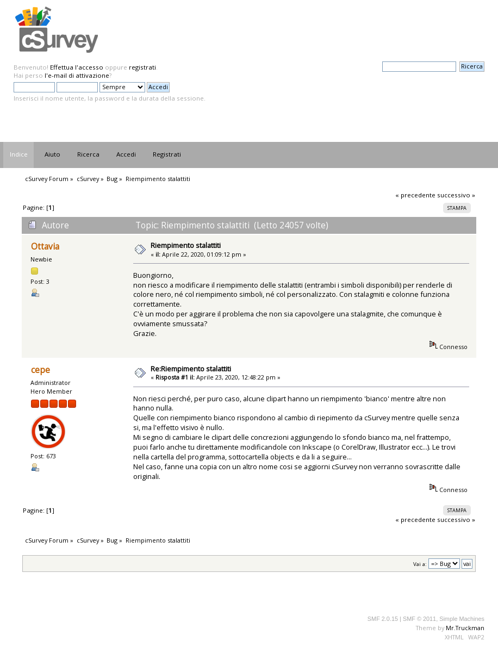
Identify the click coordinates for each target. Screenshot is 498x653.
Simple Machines (461, 618)
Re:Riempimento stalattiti (191, 369)
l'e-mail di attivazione (77, 75)
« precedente (415, 195)
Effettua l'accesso (76, 67)
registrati (142, 67)
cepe (40, 370)
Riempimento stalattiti (186, 245)
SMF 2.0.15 (383, 618)
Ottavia (45, 246)
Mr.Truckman (465, 628)
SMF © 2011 (419, 618)
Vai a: (420, 564)
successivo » (456, 195)
